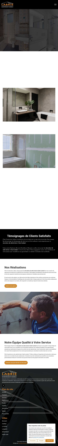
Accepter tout (49, 440)
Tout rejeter (41, 440)
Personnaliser (33, 440)
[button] (55, 4)
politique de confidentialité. (38, 437)
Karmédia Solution (22, 443)
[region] (41, 433)
